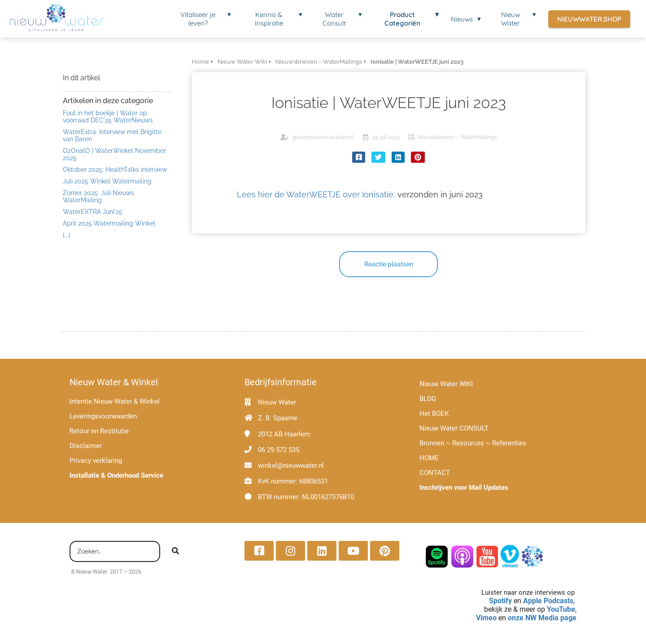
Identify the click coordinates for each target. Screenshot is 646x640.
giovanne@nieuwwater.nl (323, 137)
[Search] (175, 551)
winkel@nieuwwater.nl (291, 465)
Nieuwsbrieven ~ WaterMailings (457, 137)
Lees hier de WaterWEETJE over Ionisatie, (316, 194)
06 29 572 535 (278, 450)
